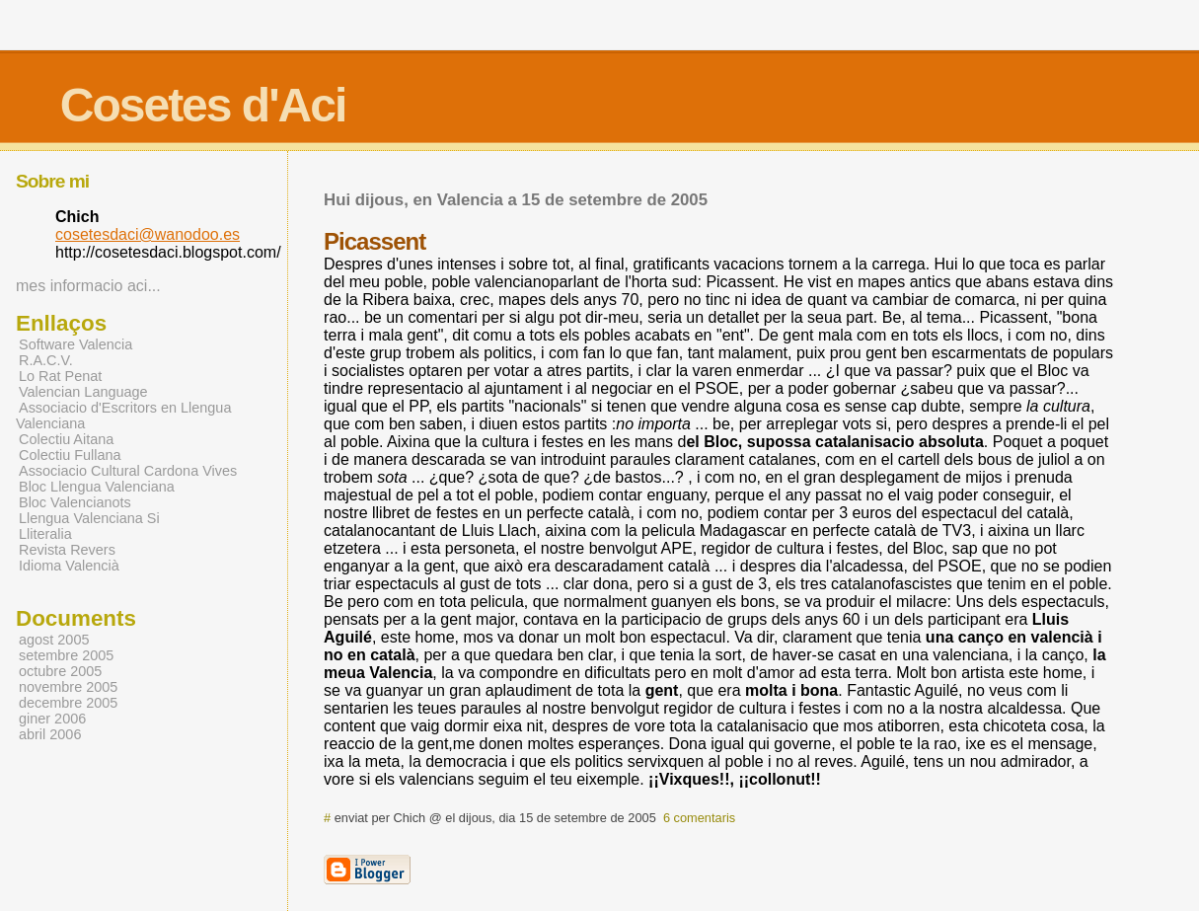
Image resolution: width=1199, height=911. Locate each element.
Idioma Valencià (69, 565)
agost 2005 (54, 639)
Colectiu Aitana (66, 439)
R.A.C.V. (46, 360)
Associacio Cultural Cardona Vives (128, 471)
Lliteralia (45, 534)
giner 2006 (52, 718)
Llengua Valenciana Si (89, 518)
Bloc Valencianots (75, 502)
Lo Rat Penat (60, 376)
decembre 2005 (68, 703)
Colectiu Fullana (70, 455)
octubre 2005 (60, 671)
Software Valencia (75, 344)
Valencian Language (83, 392)
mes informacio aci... (88, 285)
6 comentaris (699, 817)
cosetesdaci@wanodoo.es (147, 234)
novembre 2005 (68, 687)
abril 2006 (50, 734)
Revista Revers (67, 550)
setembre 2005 (66, 655)
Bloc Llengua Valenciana (97, 486)
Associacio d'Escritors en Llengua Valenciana (123, 415)
